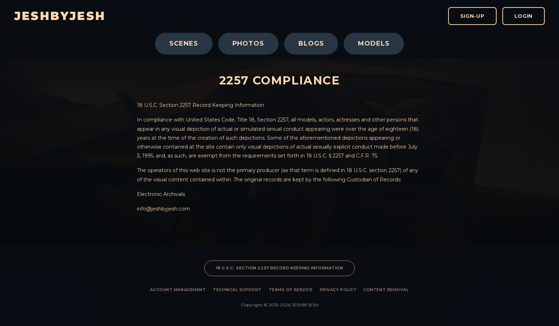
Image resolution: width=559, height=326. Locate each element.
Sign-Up (472, 16)
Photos (248, 43)
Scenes (183, 43)
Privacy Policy (338, 289)
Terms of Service (291, 289)
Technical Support (237, 289)
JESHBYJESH (60, 16)
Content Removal (386, 289)
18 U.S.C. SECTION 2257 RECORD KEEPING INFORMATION (279, 267)
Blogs (311, 43)
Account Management (178, 289)
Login (523, 16)
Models (373, 43)
